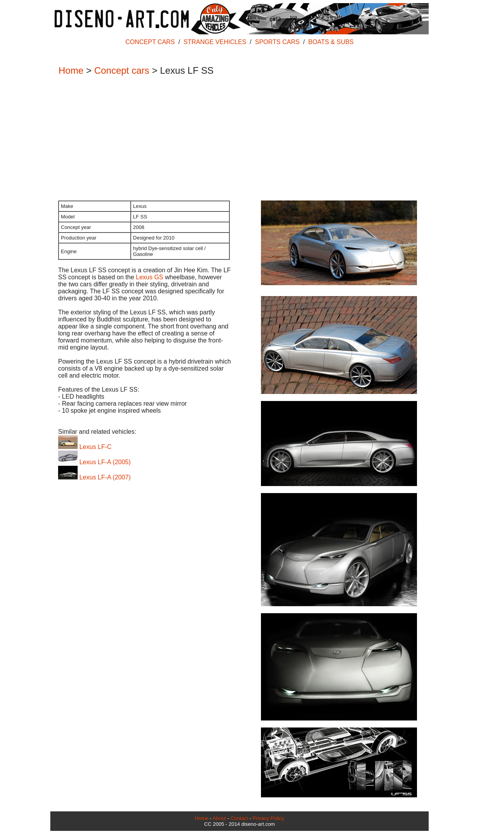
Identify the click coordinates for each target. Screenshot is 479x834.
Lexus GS (149, 277)
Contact (239, 818)
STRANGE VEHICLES (215, 42)
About (219, 818)
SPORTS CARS (277, 42)
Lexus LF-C (85, 447)
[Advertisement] (235, 138)
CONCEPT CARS (150, 42)
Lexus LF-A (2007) (94, 477)
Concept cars (121, 70)
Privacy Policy (268, 818)
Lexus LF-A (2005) (94, 462)
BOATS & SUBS (330, 42)
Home (71, 70)
